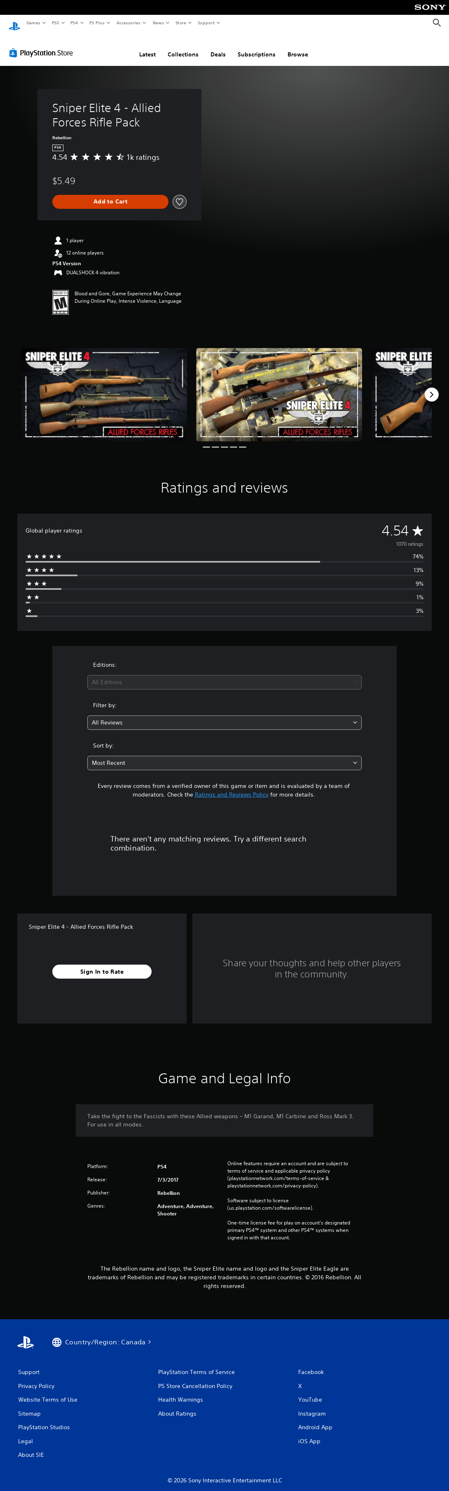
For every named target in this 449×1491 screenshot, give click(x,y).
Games (33, 23)
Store (180, 23)
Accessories (128, 23)
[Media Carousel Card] (104, 387)
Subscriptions (257, 46)
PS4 (74, 23)
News (158, 23)
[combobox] (224, 674)
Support (205, 23)
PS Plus (97, 23)
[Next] (432, 387)
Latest (147, 46)
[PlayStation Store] (43, 44)
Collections (183, 46)
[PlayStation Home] (14, 23)
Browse (298, 46)
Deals (218, 46)
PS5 (55, 23)
